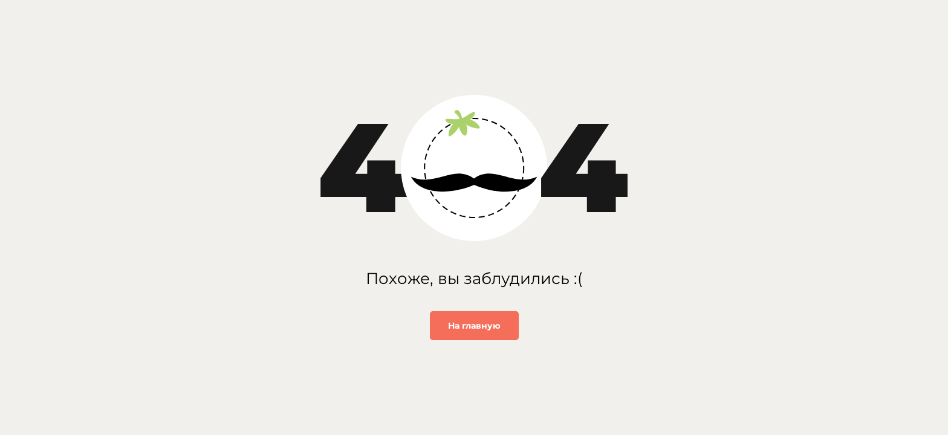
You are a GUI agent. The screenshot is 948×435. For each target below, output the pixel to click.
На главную (474, 325)
